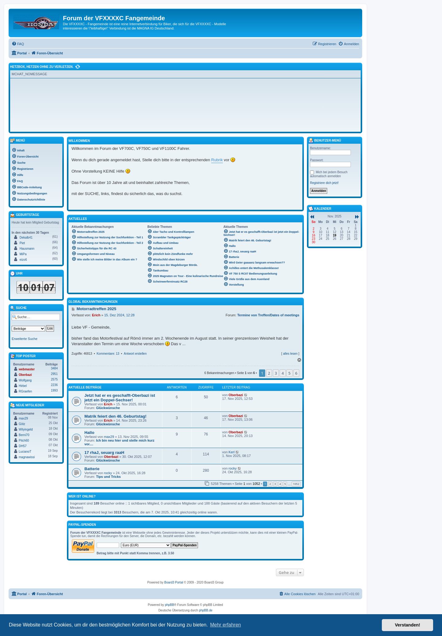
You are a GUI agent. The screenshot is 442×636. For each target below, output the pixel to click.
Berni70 (24, 435)
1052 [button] (296, 484)
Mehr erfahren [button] (225, 624)
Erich (96, 315)
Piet (22, 243)
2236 (54, 385)
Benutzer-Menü (324, 140)
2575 (54, 379)
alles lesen (290, 353)
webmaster (27, 369)
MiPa (23, 254)
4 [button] (282, 373)
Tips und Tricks (108, 476)
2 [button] (269, 373)
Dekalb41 (26, 237)
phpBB (169, 605)
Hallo (89, 432)
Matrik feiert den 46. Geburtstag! (115, 416)
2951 (54, 374)
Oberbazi (236, 395)
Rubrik (217, 160)
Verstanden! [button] (407, 624)
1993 (54, 390)
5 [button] (289, 373)
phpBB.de (205, 610)
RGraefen (25, 391)
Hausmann (27, 248)
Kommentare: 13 (108, 353)
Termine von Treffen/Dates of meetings (268, 315)
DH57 (23, 446)
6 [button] (296, 373)
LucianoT (25, 451)
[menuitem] (18, 44)
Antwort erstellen (135, 353)
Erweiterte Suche (24, 339)
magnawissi (27, 457)
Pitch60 (24, 440)
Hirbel (23, 386)
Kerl (232, 452)
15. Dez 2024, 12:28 (119, 315)
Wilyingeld (26, 429)
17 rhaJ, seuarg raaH (104, 452)
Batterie (91, 468)
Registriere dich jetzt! (324, 183)
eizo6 (23, 259)
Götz (22, 424)
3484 (54, 368)
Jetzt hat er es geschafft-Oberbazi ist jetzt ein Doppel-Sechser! (119, 397)
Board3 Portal (173, 582)
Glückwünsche (108, 408)
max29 (109, 437)
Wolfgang (25, 380)
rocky (108, 473)
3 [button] (276, 373)
